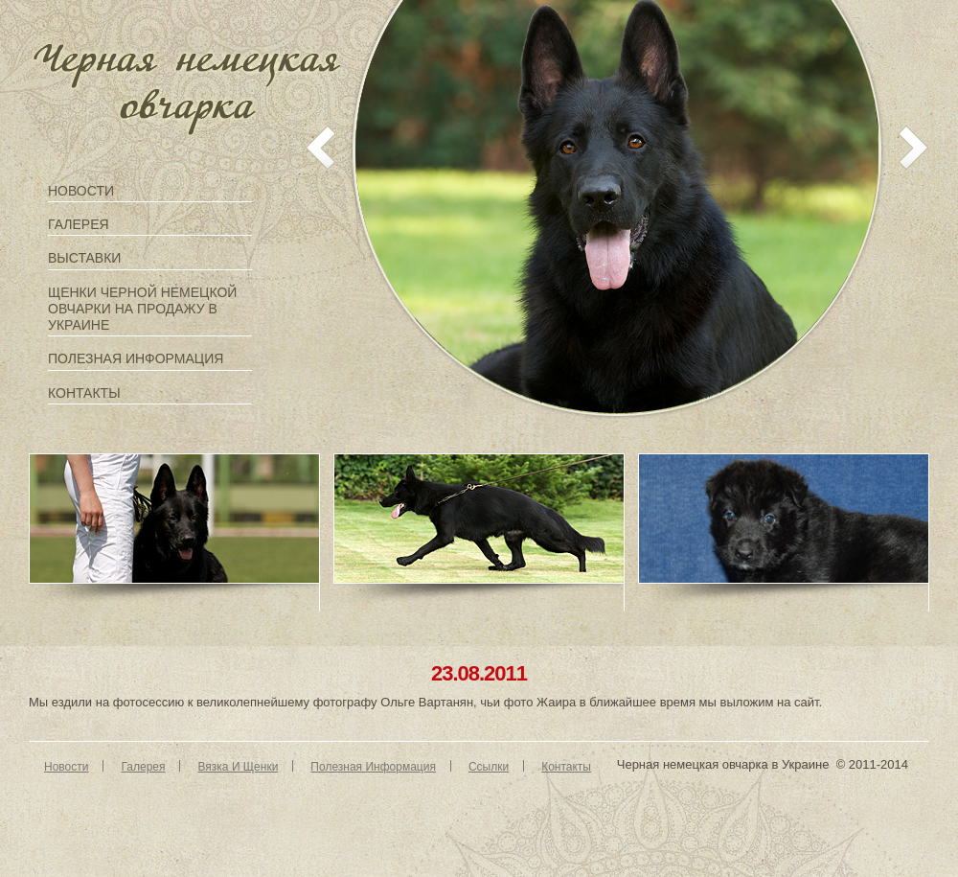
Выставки (84, 257)
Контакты (84, 393)
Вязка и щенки (237, 766)
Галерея (78, 224)
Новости (81, 190)
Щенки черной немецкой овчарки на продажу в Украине (142, 309)
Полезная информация (135, 358)
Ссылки (488, 766)
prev (320, 148)
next (913, 148)
